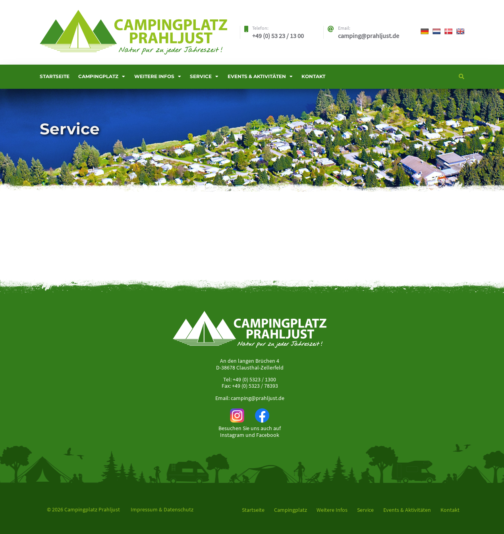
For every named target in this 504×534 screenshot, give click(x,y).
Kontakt (313, 76)
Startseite (55, 76)
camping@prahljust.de (257, 398)
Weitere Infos (154, 76)
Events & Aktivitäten (257, 76)
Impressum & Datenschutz (162, 509)
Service (201, 76)
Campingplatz (98, 76)
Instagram (232, 434)
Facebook (267, 434)
